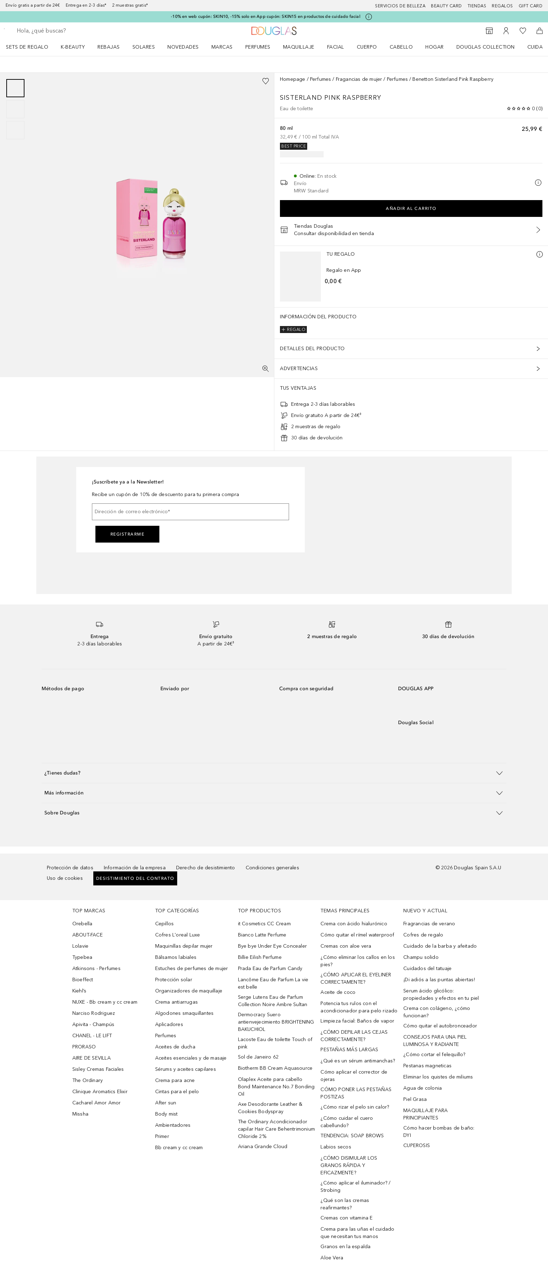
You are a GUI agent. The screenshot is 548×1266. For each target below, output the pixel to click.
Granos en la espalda (345, 1247)
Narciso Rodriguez (93, 1013)
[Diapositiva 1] (15, 88)
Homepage (292, 79)
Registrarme (127, 534)
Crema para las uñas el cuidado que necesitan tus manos (357, 1232)
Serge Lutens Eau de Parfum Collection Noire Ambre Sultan (273, 1000)
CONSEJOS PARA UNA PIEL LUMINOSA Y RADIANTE (435, 1040)
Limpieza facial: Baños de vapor (357, 1021)
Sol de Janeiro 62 (258, 1057)
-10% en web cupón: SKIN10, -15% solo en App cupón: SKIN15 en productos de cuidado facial (265, 16)
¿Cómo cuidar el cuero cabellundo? (346, 1122)
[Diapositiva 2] (15, 109)
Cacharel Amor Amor (96, 1103)
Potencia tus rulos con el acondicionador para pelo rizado (358, 1007)
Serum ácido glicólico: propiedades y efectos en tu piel (441, 994)
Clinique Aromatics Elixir (100, 1092)
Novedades (183, 47)
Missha (80, 1114)
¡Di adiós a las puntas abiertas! (439, 980)
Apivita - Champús (93, 1024)
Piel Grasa (415, 1099)
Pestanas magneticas (427, 1066)
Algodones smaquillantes (184, 1013)
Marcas (222, 47)
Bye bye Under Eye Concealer (272, 946)
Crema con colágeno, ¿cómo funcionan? (436, 1012)
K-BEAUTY (73, 47)
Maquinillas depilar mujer (184, 946)
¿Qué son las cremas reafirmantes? (344, 1204)
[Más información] (539, 254)
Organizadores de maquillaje (188, 991)
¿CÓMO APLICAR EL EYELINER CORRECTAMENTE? (355, 978)
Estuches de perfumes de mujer (191, 968)
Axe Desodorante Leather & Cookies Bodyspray (270, 1108)
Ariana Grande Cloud (263, 1147)
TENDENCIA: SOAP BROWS (352, 1136)
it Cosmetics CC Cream (264, 924)
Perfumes (258, 47)
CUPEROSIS (416, 1145)
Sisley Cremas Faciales (98, 1069)
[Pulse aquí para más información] (368, 16)
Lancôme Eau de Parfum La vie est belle (273, 983)
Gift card (531, 5)
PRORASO (84, 1047)
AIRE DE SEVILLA (91, 1058)
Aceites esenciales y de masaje (191, 1058)
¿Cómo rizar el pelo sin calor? (354, 1107)
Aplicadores (169, 1024)
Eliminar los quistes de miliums (438, 1077)
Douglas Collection (485, 47)
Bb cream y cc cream (179, 1148)
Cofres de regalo (423, 935)
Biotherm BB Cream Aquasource (275, 1068)
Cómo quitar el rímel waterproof (357, 935)
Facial (335, 47)
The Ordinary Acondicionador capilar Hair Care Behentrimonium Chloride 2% (276, 1129)
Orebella (82, 924)
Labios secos (335, 1147)
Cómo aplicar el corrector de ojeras (353, 1075)
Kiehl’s (79, 991)
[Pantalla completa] (265, 368)
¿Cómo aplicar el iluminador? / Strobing (355, 1186)
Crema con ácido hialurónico (353, 924)
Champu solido (421, 957)
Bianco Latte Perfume (262, 935)
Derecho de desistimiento (205, 868)
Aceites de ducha (175, 1047)
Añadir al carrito (411, 208)
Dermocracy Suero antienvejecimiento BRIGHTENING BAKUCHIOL (276, 1022)
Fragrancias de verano (429, 924)
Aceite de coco (337, 992)
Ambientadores (173, 1125)
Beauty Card (446, 5)
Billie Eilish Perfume (260, 957)
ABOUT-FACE (87, 935)
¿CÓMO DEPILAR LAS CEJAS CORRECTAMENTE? (354, 1035)
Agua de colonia (422, 1088)
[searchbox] (68, 30)
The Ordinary (87, 1080)
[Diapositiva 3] (15, 130)
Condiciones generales (272, 868)
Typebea (82, 957)
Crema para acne (175, 1080)
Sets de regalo (27, 47)
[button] (274, 773)
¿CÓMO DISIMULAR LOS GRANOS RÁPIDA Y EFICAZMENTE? (348, 1165)
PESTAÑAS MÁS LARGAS (349, 1050)
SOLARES (143, 47)
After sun (165, 1103)
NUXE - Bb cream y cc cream (104, 1002)
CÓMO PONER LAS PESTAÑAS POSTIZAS (355, 1093)
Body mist (166, 1114)
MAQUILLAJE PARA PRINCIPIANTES (425, 1114)
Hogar (434, 47)
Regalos (502, 5)
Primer (162, 1136)
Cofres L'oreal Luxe (177, 935)
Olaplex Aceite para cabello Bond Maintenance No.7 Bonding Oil (276, 1086)
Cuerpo (367, 47)
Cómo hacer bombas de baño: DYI (438, 1131)
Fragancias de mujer (359, 79)
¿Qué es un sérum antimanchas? (357, 1061)
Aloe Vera (331, 1258)
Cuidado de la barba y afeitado (440, 946)
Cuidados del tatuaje (427, 968)
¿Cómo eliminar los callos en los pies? (357, 961)
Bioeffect (82, 980)
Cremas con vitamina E (346, 1218)
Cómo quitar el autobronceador (440, 1026)
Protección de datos (70, 868)
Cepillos (164, 924)
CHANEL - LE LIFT (92, 1036)
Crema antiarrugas (176, 1002)
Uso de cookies (65, 878)
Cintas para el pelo (177, 1092)
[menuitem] (31, 47)
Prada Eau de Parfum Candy (270, 968)
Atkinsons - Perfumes (96, 968)
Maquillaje (299, 47)
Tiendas (477, 5)
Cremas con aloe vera (345, 946)
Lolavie (80, 946)
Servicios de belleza (400, 5)
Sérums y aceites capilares (185, 1069)
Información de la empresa (135, 868)
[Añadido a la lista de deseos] (265, 81)
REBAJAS (109, 47)
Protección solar (173, 980)
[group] (15, 109)
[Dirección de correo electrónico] (190, 511)
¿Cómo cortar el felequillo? (434, 1055)
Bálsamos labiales (175, 957)
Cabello (401, 47)
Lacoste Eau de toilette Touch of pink (275, 1043)
